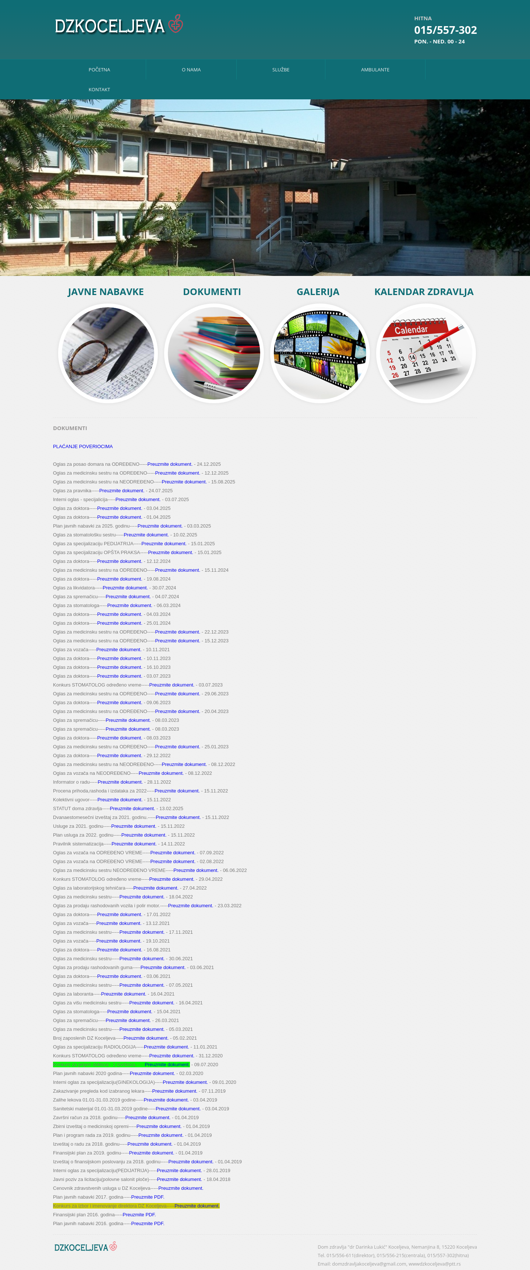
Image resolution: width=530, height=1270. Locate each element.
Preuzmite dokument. (169, 464)
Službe (280, 69)
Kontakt (99, 89)
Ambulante (375, 69)
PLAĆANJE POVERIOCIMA (83, 446)
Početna (99, 69)
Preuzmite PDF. (147, 1197)
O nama (191, 69)
